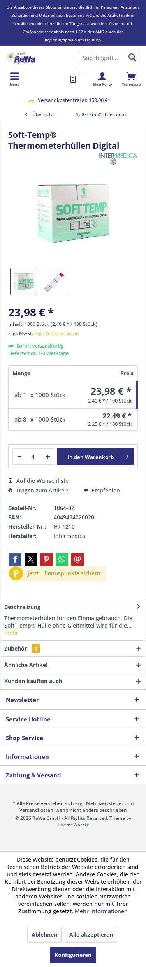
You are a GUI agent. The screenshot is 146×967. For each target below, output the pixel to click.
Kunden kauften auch (33, 681)
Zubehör (22, 648)
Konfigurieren (73, 954)
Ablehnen (44, 934)
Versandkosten (36, 810)
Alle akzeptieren (91, 934)
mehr (11, 632)
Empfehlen (101, 490)
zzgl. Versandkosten (56, 333)
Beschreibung (22, 606)
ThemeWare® (73, 824)
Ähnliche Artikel (25, 664)
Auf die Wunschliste (38, 480)
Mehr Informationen (101, 911)
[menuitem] (131, 79)
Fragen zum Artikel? (38, 490)
